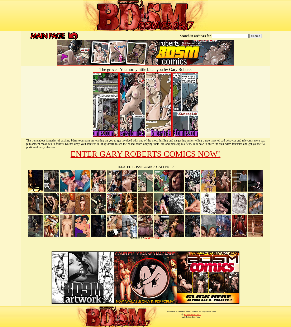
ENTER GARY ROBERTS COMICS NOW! (145, 154)
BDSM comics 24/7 (192, 314)
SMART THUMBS (152, 238)
